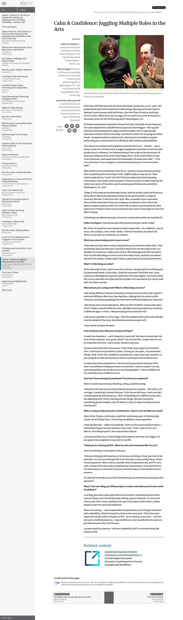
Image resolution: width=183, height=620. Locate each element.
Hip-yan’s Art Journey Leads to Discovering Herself (17, 202)
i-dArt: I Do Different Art (17, 192)
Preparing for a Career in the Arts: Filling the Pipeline (17, 182)
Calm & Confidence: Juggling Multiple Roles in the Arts (17, 263)
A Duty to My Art (17, 165)
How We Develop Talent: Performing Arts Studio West (17, 88)
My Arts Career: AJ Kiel (17, 117)
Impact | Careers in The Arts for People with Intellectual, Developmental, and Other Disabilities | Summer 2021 (16, 18)
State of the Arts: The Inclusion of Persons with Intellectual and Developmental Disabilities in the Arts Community (17, 37)
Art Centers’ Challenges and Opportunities (17, 61)
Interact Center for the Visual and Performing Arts (17, 146)
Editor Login (6, 618)
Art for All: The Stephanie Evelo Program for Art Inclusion (17, 240)
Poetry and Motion (17, 156)
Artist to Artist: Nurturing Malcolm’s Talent (17, 213)
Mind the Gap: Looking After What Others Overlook (17, 126)
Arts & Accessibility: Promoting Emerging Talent (17, 99)
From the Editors (9, 27)
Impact (23, 10)
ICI (3, 10)
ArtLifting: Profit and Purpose (17, 78)
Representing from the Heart (17, 136)
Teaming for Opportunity (17, 223)
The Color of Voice (17, 274)
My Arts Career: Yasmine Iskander (17, 173)
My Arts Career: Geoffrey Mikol (17, 231)
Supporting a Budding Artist (17, 283)
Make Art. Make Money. (17, 109)
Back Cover (7, 290)
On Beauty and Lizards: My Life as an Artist (17, 251)
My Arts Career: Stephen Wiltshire (17, 70)
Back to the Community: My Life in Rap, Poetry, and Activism (17, 50)
